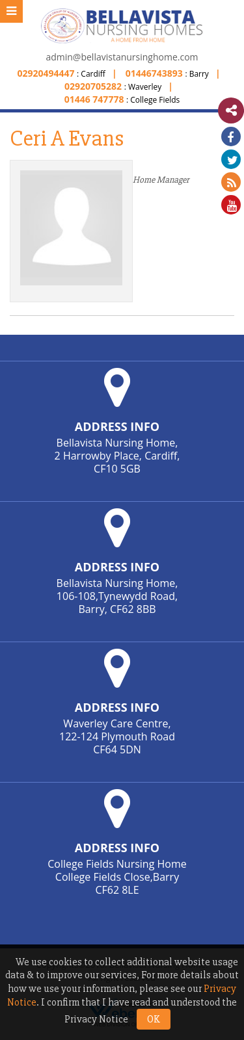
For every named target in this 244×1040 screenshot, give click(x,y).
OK (153, 1019)
